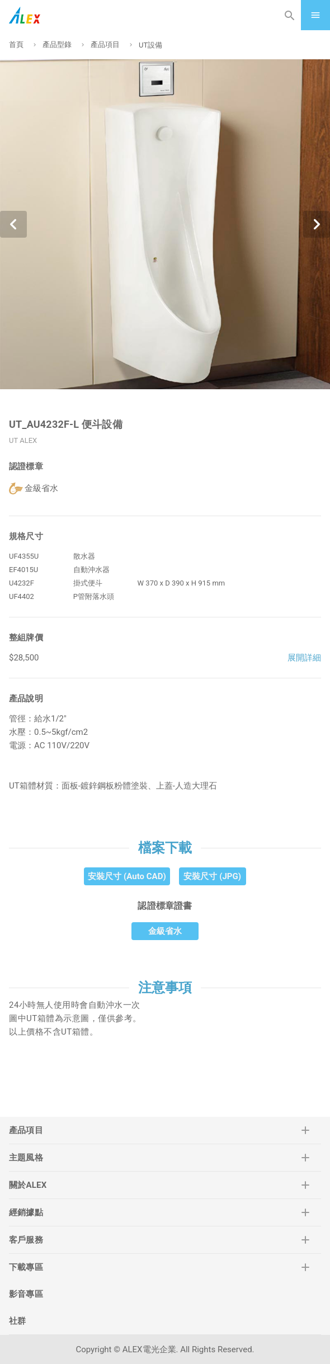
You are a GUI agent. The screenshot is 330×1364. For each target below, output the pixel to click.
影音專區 (26, 1294)
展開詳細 (304, 658)
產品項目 (105, 44)
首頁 (16, 44)
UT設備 (150, 45)
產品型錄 (57, 44)
